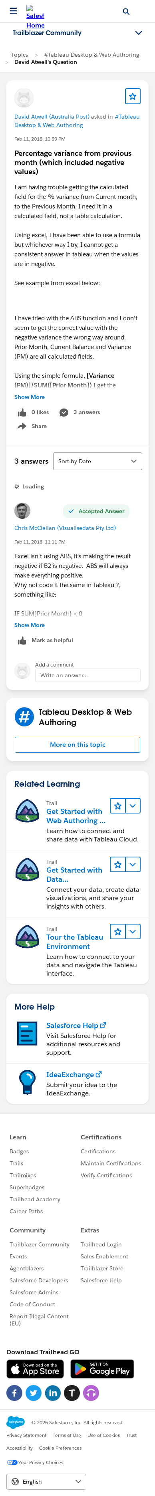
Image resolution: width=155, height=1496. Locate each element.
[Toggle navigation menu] (138, 33)
